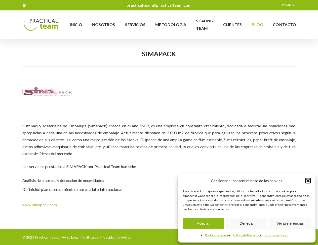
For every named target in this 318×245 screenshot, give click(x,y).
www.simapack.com (39, 204)
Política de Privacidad (247, 235)
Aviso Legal (71, 237)
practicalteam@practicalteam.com (159, 5)
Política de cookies (217, 235)
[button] (308, 180)
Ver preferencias (290, 223)
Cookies (124, 237)
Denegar (246, 223)
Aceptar (203, 223)
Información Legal (276, 235)
